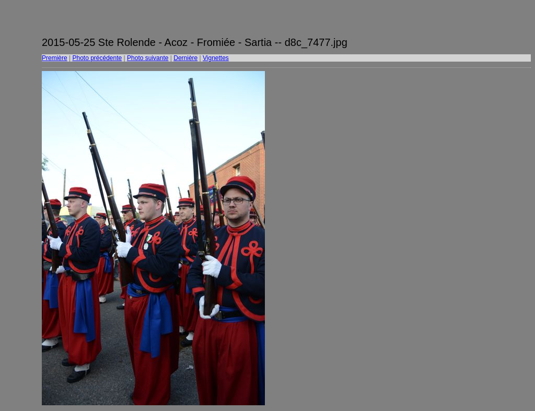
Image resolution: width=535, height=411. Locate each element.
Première (54, 58)
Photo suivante (147, 58)
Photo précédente (97, 58)
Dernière (185, 58)
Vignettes (216, 58)
